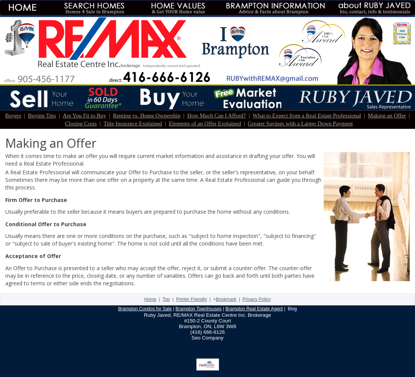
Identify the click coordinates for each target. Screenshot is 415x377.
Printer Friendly (191, 299)
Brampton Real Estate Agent (254, 308)
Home (150, 299)
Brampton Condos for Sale (145, 308)
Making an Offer (387, 116)
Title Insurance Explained (132, 123)
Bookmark (226, 299)
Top (166, 299)
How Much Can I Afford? (216, 116)
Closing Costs (81, 123)
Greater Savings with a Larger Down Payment (300, 123)
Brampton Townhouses (198, 308)
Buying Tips (42, 116)
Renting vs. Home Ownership (146, 116)
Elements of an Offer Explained (205, 123)
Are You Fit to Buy (84, 116)
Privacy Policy (257, 299)
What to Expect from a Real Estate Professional (307, 116)
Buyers (13, 116)
